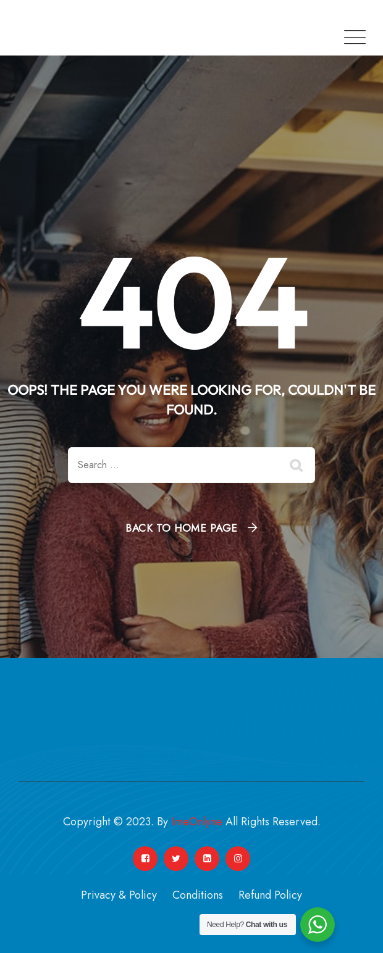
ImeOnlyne (196, 822)
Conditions (197, 895)
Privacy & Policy (119, 895)
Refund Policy (270, 895)
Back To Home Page (181, 528)
